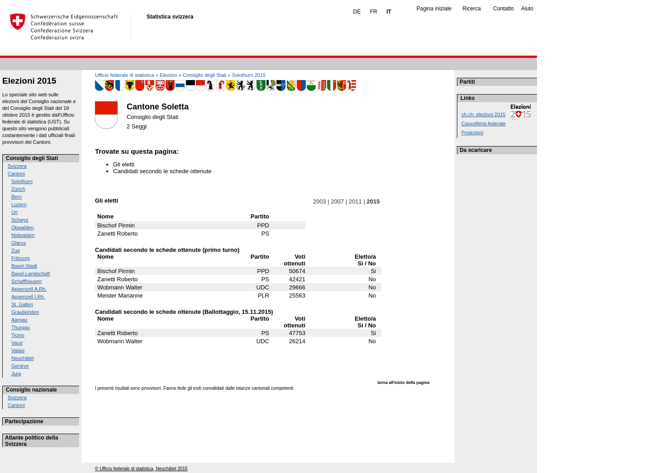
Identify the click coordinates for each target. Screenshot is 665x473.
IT (388, 12)
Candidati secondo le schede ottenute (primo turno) (167, 249)
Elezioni (168, 75)
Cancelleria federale (483, 123)
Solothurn (22, 181)
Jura (16, 373)
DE (357, 12)
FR (373, 12)
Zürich (18, 189)
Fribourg (20, 258)
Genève (20, 366)
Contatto (503, 8)
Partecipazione (24, 421)
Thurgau (20, 327)
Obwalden (22, 227)
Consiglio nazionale (31, 390)
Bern (16, 196)
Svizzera (17, 166)
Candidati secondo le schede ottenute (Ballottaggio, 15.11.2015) (184, 311)
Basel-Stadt (24, 266)
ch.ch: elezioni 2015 (483, 114)
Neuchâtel (22, 358)
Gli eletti (123, 164)
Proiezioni (472, 132)
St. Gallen (22, 304)
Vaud (17, 342)
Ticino (17, 335)
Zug (15, 250)
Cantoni (16, 173)
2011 (355, 201)
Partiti (467, 82)
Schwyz (19, 219)
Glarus (18, 243)
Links (468, 98)
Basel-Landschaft (30, 273)
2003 (319, 201)
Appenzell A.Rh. (29, 289)
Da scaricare (476, 150)
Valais (17, 350)
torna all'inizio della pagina (404, 382)
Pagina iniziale (434, 8)
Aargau (19, 319)
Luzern (19, 204)
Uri (14, 212)
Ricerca (471, 8)
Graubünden (25, 312)
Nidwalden (22, 235)
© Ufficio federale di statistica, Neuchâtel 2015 (141, 468)
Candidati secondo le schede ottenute (162, 171)
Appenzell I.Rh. (28, 296)
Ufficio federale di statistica (124, 75)
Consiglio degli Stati (32, 158)
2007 (337, 201)
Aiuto (527, 8)
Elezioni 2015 (29, 80)
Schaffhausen (26, 281)
